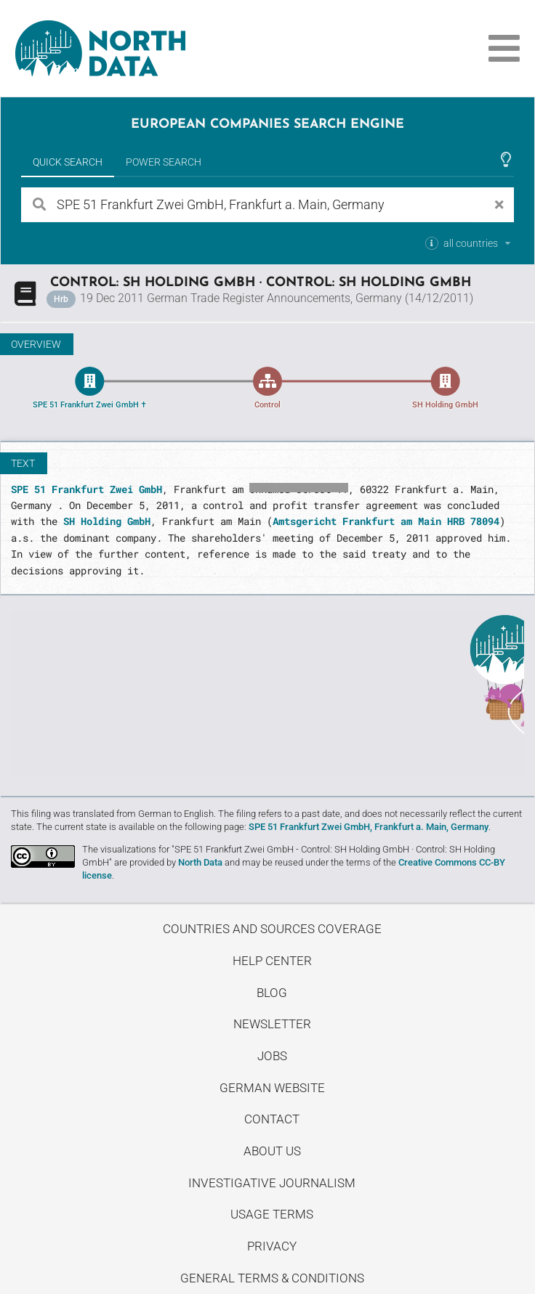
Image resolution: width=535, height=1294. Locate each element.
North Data (200, 862)
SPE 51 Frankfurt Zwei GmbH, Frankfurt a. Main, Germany (368, 826)
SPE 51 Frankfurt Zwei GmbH (86, 489)
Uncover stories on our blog (267, 693)
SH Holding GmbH (106, 521)
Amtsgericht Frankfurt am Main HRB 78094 (386, 521)
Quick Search (67, 162)
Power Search (163, 162)
